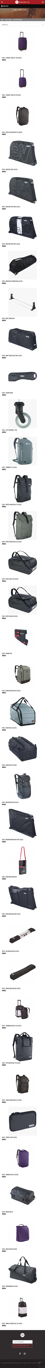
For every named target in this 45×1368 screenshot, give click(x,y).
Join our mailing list (22, 1346)
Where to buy (4, 6)
